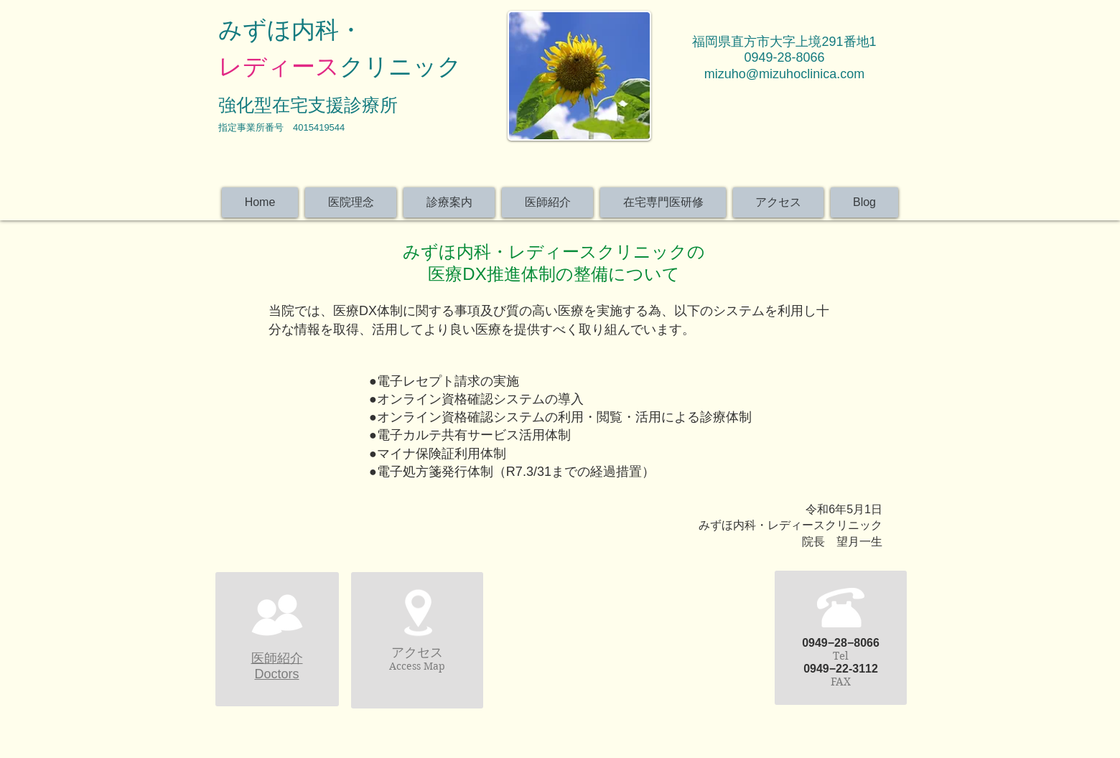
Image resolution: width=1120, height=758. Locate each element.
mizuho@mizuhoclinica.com (784, 74)
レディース (279, 66)
